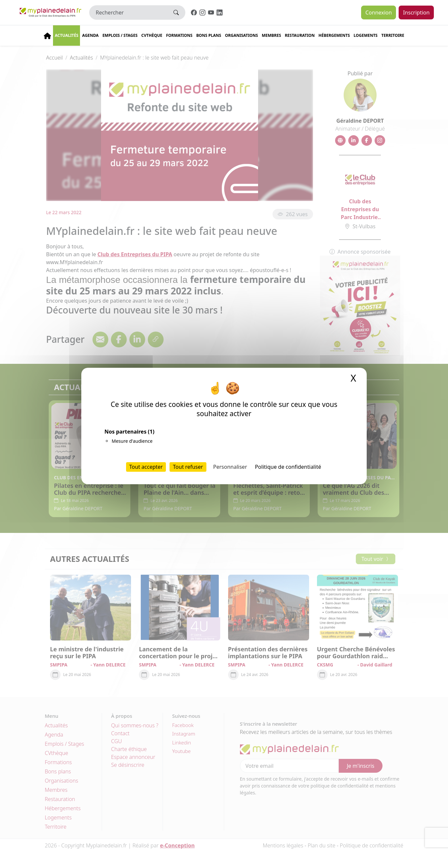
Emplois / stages (120, 35)
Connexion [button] (378, 12)
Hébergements (334, 35)
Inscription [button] (416, 12)
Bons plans (208, 35)
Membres (271, 35)
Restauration (300, 35)
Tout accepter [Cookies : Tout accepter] (146, 466)
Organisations (241, 35)
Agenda (90, 35)
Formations (179, 35)
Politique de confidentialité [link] (288, 466)
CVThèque (151, 35)
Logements (366, 35)
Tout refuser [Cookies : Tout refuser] (188, 466)
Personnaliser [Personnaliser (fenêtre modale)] (230, 466)
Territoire (392, 35)
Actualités (66, 35)
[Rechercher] (128, 12)
